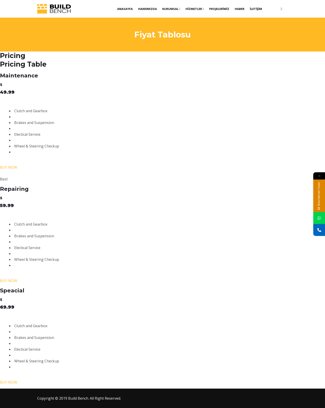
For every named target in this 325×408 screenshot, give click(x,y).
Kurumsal (171, 9)
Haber (239, 9)
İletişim (256, 9)
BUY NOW (8, 167)
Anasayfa (125, 9)
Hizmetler (195, 9)
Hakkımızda (147, 9)
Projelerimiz (219, 9)
